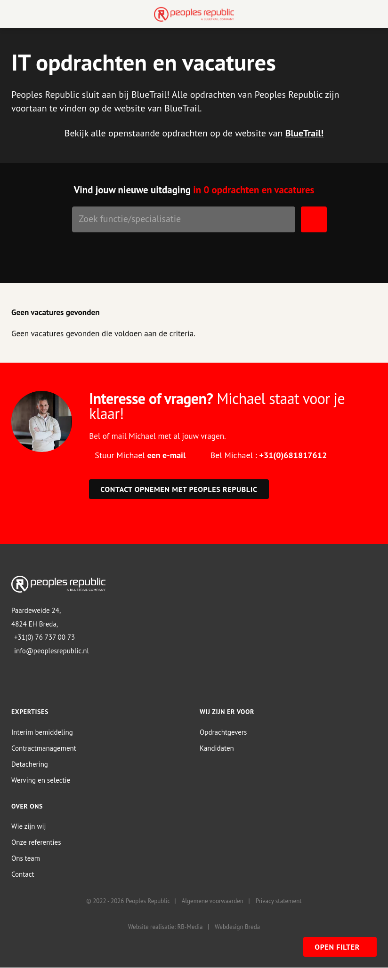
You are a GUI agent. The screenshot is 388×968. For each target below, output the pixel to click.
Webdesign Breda (237, 927)
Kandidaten (217, 748)
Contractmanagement (43, 748)
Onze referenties (36, 842)
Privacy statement (279, 901)
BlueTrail (303, 133)
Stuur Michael (140, 455)
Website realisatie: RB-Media (165, 927)
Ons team (25, 858)
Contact (22, 874)
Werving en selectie (40, 780)
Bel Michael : (268, 455)
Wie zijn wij (28, 826)
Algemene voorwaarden (212, 901)
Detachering (29, 764)
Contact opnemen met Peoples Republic (178, 489)
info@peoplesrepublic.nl (51, 650)
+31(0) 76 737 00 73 (44, 637)
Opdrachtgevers (223, 732)
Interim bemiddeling (42, 732)
